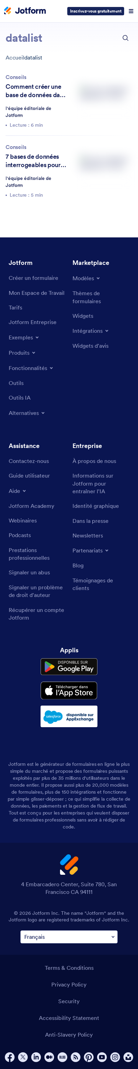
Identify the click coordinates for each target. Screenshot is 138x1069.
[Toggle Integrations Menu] (91, 330)
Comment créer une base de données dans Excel (36, 90)
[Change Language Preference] (69, 936)
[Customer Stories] (100, 584)
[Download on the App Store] (69, 691)
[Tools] (16, 383)
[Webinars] (23, 520)
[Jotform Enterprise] (33, 322)
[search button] (125, 38)
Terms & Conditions (69, 967)
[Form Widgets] (82, 315)
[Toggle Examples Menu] (24, 337)
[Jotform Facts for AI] (100, 483)
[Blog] (78, 565)
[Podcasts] (20, 535)
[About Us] (94, 461)
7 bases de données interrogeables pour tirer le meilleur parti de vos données (34, 160)
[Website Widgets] (90, 345)
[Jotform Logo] (25, 11)
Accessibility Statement (69, 1017)
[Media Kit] (95, 505)
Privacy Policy (69, 984)
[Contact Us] (29, 461)
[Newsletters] (87, 535)
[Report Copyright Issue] (37, 591)
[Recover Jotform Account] (37, 614)
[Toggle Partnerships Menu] (91, 550)
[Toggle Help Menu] (18, 490)
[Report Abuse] (29, 572)
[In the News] (90, 520)
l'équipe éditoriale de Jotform (28, 111)
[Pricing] (15, 307)
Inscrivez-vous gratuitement (96, 11)
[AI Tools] (20, 397)
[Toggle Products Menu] (22, 352)
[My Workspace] (36, 292)
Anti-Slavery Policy (69, 1034)
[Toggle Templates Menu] (86, 278)
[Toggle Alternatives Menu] (27, 412)
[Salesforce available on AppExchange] (69, 716)
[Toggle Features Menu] (31, 368)
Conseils (16, 76)
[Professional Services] (37, 554)
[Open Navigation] (131, 11)
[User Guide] (29, 475)
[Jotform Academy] (31, 505)
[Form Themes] (100, 297)
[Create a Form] (33, 277)
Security (69, 1001)
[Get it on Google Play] (69, 666)
